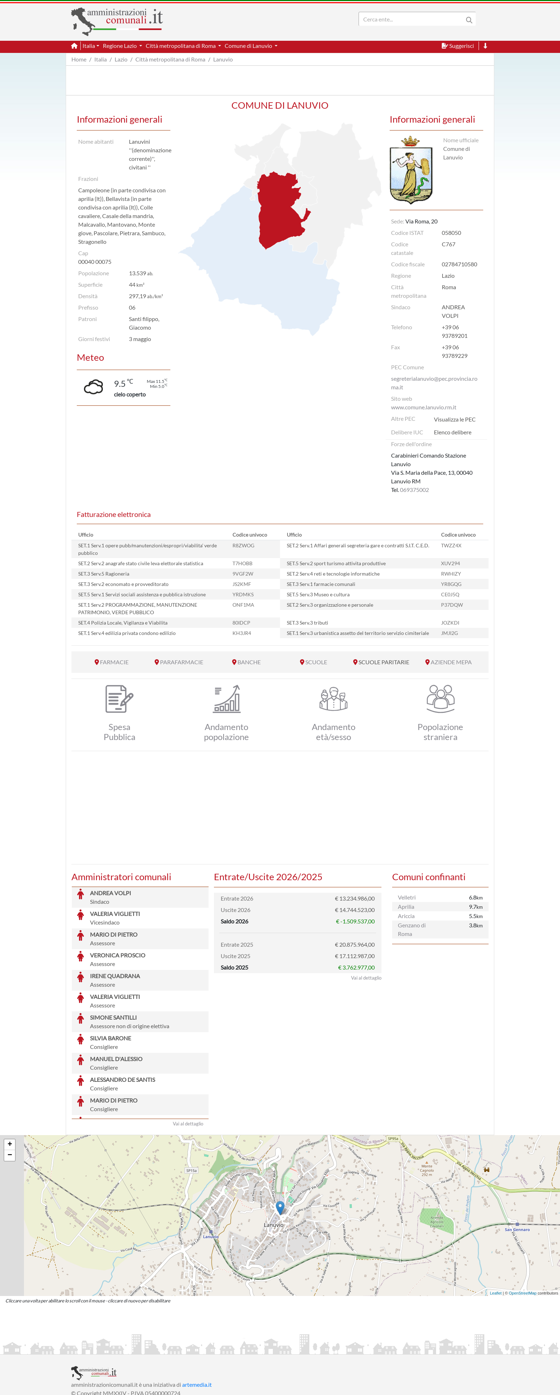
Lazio (121, 59)
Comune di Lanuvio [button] (249, 45)
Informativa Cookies (212, 1348)
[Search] (412, 19)
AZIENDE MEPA (451, 662)
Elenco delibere (452, 432)
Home (78, 59)
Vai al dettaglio (188, 1070)
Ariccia (406, 915)
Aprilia (406, 906)
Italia (100, 59)
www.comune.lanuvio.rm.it (423, 407)
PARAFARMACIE (181, 662)
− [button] (10, 1101)
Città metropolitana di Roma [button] (181, 45)
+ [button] (10, 1091)
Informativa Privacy (159, 1348)
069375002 (414, 489)
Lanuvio (223, 59)
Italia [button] (88, 45)
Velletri (407, 897)
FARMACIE (114, 662)
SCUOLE (316, 662)
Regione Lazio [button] (120, 45)
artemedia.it (197, 1330)
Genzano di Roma (412, 929)
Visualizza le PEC (455, 419)
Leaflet (496, 1239)
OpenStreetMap (523, 1239)
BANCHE (249, 662)
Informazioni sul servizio (101, 1348)
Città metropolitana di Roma (170, 59)
